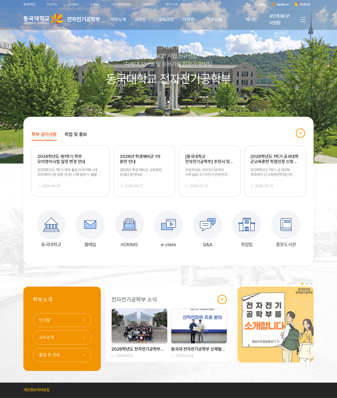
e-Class (94, 4)
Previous (234, 329)
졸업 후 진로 (49, 355)
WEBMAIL (148, 4)
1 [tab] (168, 102)
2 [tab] (307, 283)
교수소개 (46, 337)
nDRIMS (74, 4)
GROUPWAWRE (120, 4)
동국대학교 (29, 4)
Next (317, 329)
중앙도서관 (171, 4)
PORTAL (52, 4)
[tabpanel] (168, 81)
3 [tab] (311, 283)
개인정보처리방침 (36, 390)
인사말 (44, 320)
